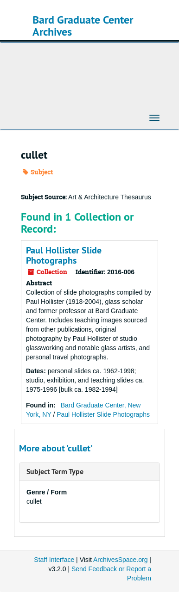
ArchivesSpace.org (120, 559)
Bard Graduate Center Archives (82, 25)
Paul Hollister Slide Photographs (64, 255)
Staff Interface (54, 559)
